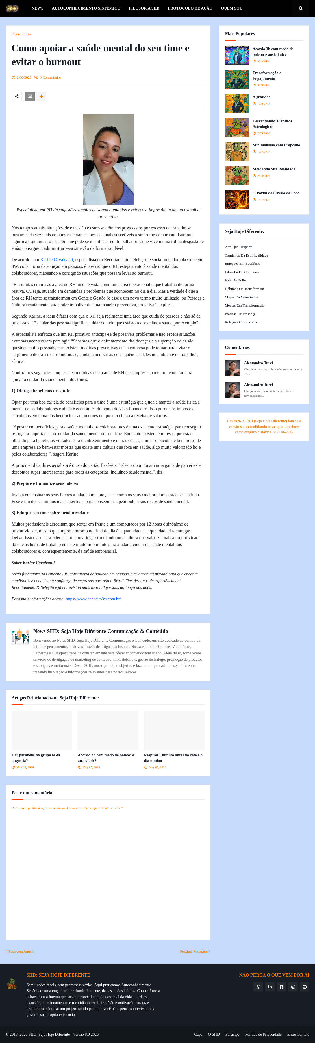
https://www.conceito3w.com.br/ (93, 599)
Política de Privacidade (263, 1034)
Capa (198, 1034)
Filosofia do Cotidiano (242, 272)
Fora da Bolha (236, 280)
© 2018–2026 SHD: (22, 1034)
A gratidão (261, 97)
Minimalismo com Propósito (276, 145)
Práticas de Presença (240, 314)
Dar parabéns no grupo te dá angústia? (36, 758)
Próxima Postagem (194, 951)
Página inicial (22, 34)
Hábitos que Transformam (244, 289)
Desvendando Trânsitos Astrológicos (272, 124)
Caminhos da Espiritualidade (246, 255)
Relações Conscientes (241, 322)
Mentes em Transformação (245, 305)
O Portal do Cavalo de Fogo (276, 193)
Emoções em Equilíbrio (242, 263)
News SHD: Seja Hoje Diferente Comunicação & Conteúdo (100, 631)
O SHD (214, 1034)
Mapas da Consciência (242, 297)
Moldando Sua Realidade (274, 169)
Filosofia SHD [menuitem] (144, 8)
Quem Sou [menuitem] (231, 8)
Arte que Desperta (238, 247)
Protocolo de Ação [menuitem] (190, 8)
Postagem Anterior (22, 951)
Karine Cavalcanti (56, 259)
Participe (232, 1034)
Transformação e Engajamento (267, 76)
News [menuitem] (37, 8)
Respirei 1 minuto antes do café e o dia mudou (173, 758)
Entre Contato (298, 1034)
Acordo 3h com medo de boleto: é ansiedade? (106, 758)
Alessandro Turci (258, 363)
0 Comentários (50, 77)
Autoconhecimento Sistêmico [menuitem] (86, 8)
